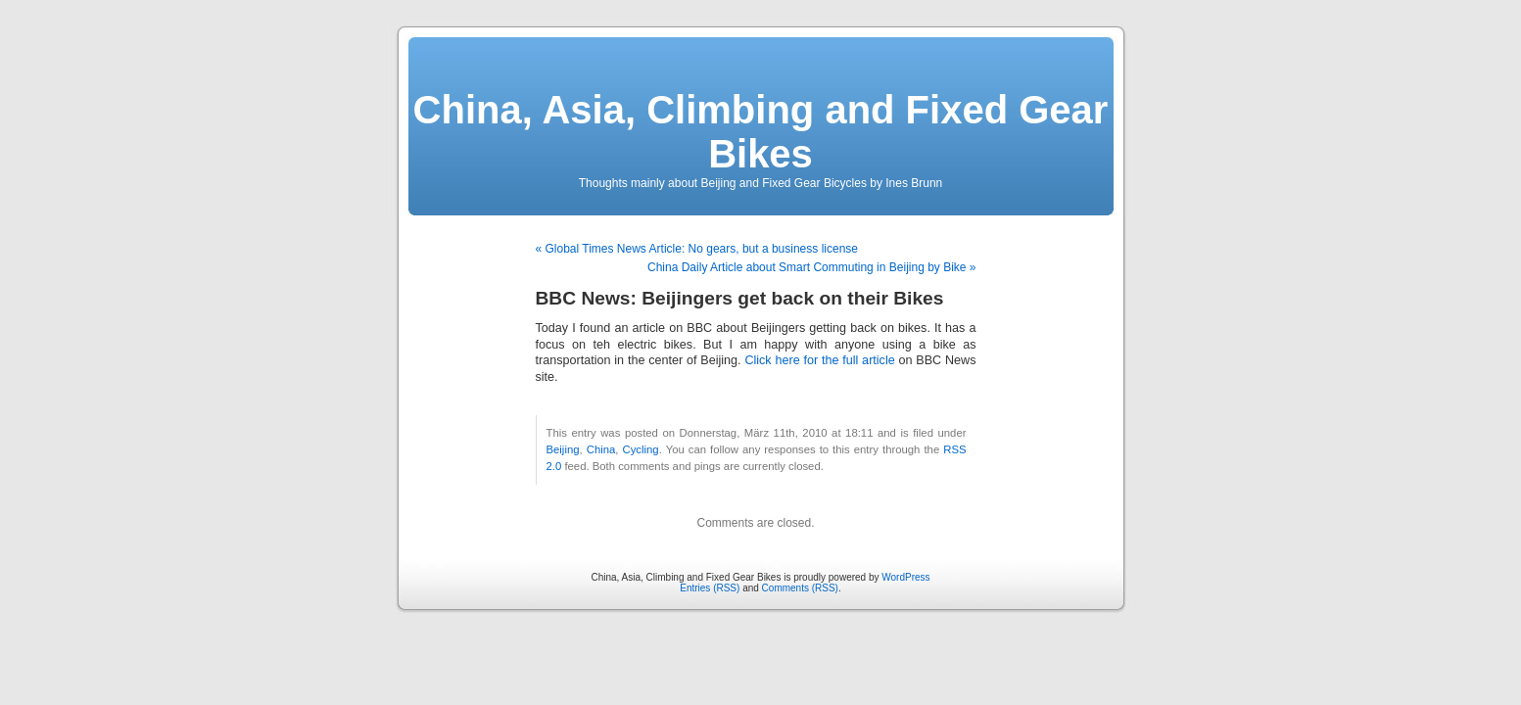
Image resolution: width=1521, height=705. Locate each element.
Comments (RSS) (800, 588)
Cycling (641, 449)
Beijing (563, 449)
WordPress (905, 577)
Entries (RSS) (709, 588)
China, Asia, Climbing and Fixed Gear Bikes (761, 131)
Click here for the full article (819, 360)
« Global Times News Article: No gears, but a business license (697, 249)
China (601, 449)
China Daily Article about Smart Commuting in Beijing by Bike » (811, 267)
